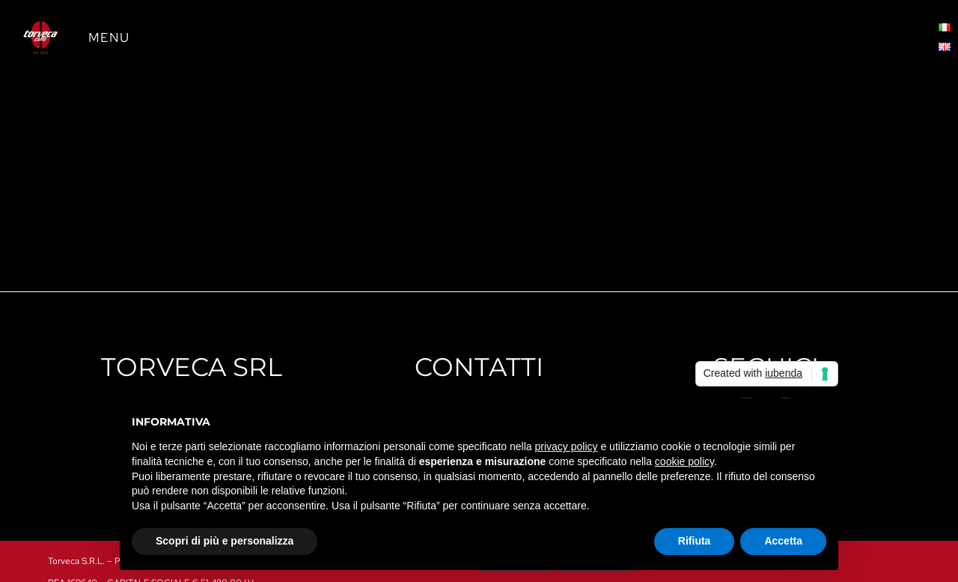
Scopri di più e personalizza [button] (224, 541)
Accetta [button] (783, 541)
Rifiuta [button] (694, 541)
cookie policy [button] (684, 461)
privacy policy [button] (566, 446)
